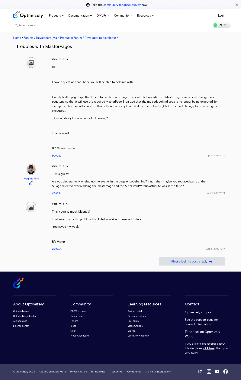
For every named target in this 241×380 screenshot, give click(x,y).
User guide (133, 321)
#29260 (57, 249)
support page (205, 319)
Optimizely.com (21, 311)
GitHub (131, 330)
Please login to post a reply (192, 261)
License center (21, 325)
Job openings (20, 321)
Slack (73, 330)
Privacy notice (78, 371)
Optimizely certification (25, 316)
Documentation (80, 15)
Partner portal (135, 311)
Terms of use (98, 371)
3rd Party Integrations (158, 371)
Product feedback (79, 335)
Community (123, 15)
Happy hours (77, 316)
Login (221, 15)
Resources (145, 15)
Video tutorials (135, 325)
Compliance (134, 371)
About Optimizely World (52, 371)
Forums (28, 38)
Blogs (73, 325)
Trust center (116, 371)
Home (17, 38)
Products (56, 15)
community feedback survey (122, 5)
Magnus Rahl (31, 178)
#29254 (56, 193)
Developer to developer (100, 38)
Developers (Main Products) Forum (59, 38)
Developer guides (137, 316)
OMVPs (103, 15)
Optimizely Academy (138, 335)
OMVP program (78, 311)
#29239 (56, 155)
